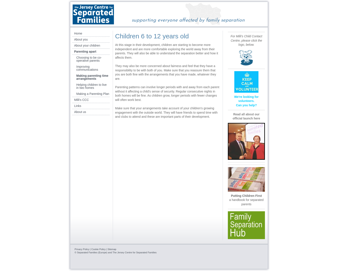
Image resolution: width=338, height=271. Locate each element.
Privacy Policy (82, 249)
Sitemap (112, 249)
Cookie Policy (98, 249)
